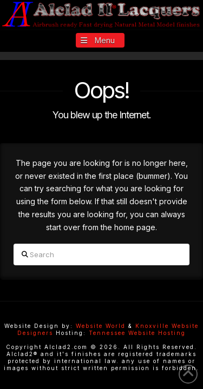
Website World (101, 326)
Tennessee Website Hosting (137, 333)
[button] (100, 40)
